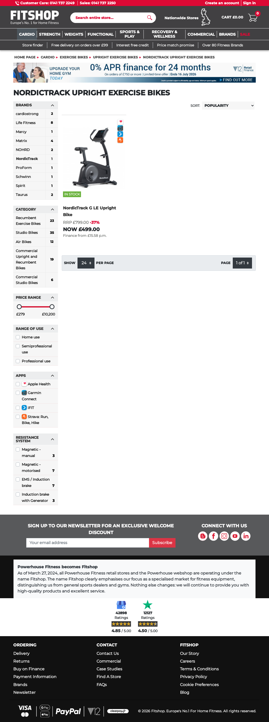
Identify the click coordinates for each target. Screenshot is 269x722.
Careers (187, 661)
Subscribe (162, 542)
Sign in (249, 3)
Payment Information (34, 677)
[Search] (111, 18)
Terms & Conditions (199, 669)
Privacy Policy (193, 677)
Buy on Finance (28, 669)
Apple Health (36, 384)
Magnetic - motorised (38, 469)
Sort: (195, 107)
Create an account (222, 3)
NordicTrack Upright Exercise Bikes (178, 58)
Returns (21, 661)
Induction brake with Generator (38, 499)
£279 (20, 315)
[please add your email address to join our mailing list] (88, 543)
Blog (184, 692)
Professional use (36, 362)
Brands (20, 684)
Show (69, 264)
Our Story (189, 653)
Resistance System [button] (35, 440)
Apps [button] (35, 376)
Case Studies (109, 669)
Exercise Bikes (74, 58)
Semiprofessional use (37, 350)
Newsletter (24, 692)
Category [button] (35, 210)
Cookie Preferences (199, 684)
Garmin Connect (31, 396)
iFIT (28, 408)
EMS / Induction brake (38, 484)
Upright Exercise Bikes (115, 58)
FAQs (101, 684)
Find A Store (108, 677)
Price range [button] (35, 298)
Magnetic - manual (38, 454)
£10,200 (48, 315)
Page (225, 264)
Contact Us (107, 653)
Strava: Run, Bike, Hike (35, 420)
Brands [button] (35, 106)
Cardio (47, 58)
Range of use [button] (35, 330)
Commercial (108, 661)
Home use (31, 338)
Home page (25, 58)
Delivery (21, 653)
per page (105, 264)
